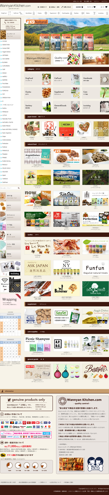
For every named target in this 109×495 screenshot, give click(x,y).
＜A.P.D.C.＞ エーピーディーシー (66, 352)
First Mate (5, 83)
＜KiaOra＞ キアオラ (66, 207)
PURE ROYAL (6, 161)
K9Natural (5, 112)
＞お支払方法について (55, 482)
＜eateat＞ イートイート (83, 137)
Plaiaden (4, 154)
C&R (3, 69)
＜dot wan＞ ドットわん (66, 137)
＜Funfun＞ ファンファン (95, 276)
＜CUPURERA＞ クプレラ (37, 186)
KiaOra (4, 108)
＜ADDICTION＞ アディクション (66, 186)
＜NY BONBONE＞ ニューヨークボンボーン (66, 276)
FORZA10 (5, 90)
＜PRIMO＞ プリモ (32, 137)
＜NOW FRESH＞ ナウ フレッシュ (37, 207)
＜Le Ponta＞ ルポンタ (37, 255)
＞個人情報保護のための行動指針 (27, 482)
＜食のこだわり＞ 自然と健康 (37, 297)
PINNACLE (5, 150)
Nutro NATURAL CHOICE (9, 129)
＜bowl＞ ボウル (66, 380)
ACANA (4, 41)
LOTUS (4, 115)
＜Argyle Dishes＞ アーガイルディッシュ (37, 165)
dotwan (4, 73)
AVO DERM (5, 59)
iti (2, 101)
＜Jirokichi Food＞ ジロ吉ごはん (49, 137)
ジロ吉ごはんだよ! (7, 105)
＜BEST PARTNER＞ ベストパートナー (66, 297)
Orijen (4, 136)
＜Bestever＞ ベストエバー (95, 380)
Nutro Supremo (6, 133)
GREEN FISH (6, 97)
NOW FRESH (6, 126)
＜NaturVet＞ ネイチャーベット (66, 325)
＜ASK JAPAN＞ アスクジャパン (37, 276)
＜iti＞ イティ (95, 207)
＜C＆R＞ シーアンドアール (95, 186)
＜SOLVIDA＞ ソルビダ (37, 228)
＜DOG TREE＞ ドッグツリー (95, 297)
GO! (3, 94)
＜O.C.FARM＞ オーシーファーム (66, 255)
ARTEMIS (5, 55)
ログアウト (105, 1)
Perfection (5, 143)
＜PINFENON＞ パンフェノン (37, 325)
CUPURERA (6, 66)
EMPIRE (4, 80)
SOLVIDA (5, 172)
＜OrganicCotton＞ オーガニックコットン (37, 380)
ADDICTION (6, 45)
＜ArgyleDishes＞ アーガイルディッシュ (95, 325)
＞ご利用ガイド (42, 482)
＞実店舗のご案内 (68, 482)
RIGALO (4, 164)
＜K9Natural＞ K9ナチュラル (66, 165)
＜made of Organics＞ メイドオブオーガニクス (95, 352)
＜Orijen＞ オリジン (66, 228)
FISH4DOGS (6, 87)
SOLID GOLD (6, 168)
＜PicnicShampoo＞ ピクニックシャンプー (37, 352)
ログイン (96, 1)
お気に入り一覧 (77, 1)
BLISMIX (4, 62)
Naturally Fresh (6, 119)
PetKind (4, 147)
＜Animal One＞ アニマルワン (101, 137)
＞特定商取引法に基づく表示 (8, 482)
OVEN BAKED (6, 140)
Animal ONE (6, 48)
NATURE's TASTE (7, 122)
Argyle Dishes (6, 52)
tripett (4, 175)
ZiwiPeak (5, 182)
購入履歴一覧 (87, 1)
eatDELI (4, 76)
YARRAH (5, 179)
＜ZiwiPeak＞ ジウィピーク (95, 165)
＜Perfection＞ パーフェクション (95, 228)
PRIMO (4, 157)
